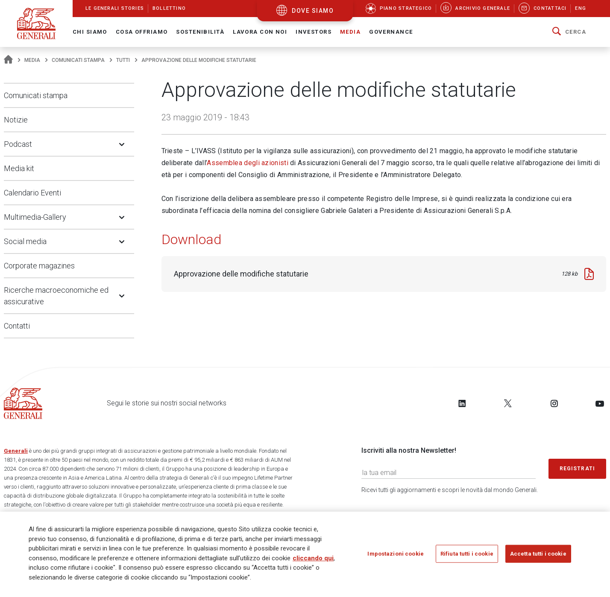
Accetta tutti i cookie (538, 553)
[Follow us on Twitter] (507, 403)
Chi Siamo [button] (90, 32)
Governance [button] (391, 32)
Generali (16, 451)
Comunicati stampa (78, 60)
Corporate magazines (39, 265)
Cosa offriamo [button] (142, 32)
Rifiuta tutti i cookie (466, 553)
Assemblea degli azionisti (247, 163)
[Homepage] (8, 60)
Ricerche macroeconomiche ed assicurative (56, 295)
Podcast (18, 144)
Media (32, 60)
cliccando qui (313, 558)
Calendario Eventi (32, 192)
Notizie (16, 119)
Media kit (19, 168)
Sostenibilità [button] (200, 32)
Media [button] (350, 32)
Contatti (17, 325)
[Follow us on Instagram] (554, 403)
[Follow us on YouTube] (599, 403)
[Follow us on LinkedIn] (462, 403)
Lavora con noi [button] (260, 32)
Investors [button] (313, 32)
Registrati (577, 469)
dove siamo (313, 10)
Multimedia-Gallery (35, 217)
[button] (569, 32)
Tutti (123, 60)
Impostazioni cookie (395, 553)
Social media (25, 241)
